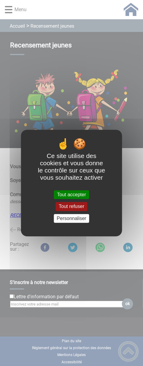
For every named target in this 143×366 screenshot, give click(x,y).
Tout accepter (71, 194)
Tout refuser (71, 206)
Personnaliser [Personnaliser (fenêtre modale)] (71, 218)
